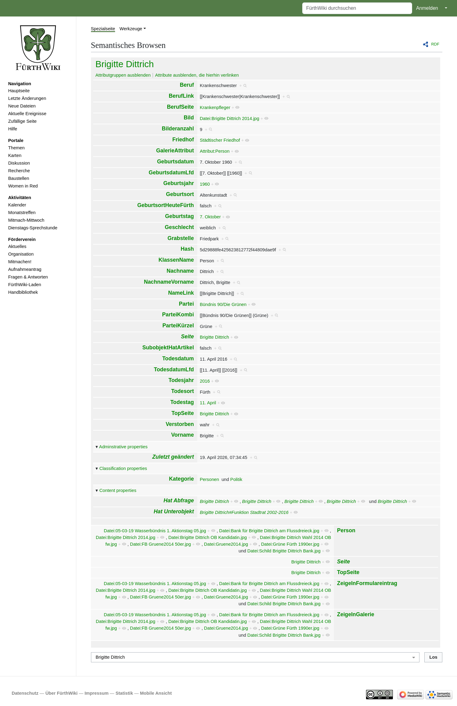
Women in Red (23, 186)
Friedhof (183, 139)
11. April (208, 402)
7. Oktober (210, 216)
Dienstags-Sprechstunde (32, 227)
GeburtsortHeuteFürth (165, 205)
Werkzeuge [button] (131, 28)
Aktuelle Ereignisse (27, 113)
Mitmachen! (19, 261)
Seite (187, 336)
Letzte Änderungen (27, 98)
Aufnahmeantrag (25, 269)
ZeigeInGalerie (355, 614)
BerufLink (181, 96)
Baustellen (18, 178)
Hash (187, 249)
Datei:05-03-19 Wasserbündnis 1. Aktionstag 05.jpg (155, 530)
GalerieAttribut (175, 150)
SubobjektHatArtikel (168, 347)
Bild (189, 118)
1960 (205, 184)
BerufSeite (180, 107)
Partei (186, 304)
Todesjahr (181, 380)
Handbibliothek (23, 292)
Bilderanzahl (178, 129)
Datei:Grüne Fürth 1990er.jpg (290, 544)
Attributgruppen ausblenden (123, 75)
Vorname (182, 435)
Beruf (187, 85)
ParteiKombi (178, 314)
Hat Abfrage (179, 500)
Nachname (180, 271)
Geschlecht (179, 227)
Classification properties (123, 468)
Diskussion (19, 163)
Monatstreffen (22, 212)
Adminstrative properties (123, 446)
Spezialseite (103, 28)
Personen (209, 479)
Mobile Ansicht (156, 693)
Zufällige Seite (22, 121)
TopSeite (183, 413)
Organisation (21, 254)
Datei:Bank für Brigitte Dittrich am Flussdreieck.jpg (269, 530)
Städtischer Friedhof (220, 140)
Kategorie (181, 479)
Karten (14, 155)
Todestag (182, 402)
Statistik (124, 693)
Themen (16, 147)
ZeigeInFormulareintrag (367, 583)
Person (346, 530)
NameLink (181, 293)
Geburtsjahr (178, 183)
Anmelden (427, 8)
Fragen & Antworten (28, 277)
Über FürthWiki (61, 693)
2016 (205, 381)
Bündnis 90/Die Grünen (223, 304)
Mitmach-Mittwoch (26, 220)
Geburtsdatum (175, 161)
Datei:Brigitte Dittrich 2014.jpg (229, 118)
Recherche (19, 170)
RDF (435, 44)
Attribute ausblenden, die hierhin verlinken (197, 75)
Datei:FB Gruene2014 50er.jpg (160, 544)
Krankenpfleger (215, 107)
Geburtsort (180, 194)
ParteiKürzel (178, 325)
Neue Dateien (22, 106)
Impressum (97, 693)
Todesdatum (178, 358)
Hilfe (12, 128)
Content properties (117, 490)
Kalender (17, 204)
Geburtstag (179, 216)
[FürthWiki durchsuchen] (357, 8)
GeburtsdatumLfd (171, 172)
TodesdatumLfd (174, 369)
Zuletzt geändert (173, 457)
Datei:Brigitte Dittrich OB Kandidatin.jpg (207, 537)
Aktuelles (17, 246)
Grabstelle (181, 238)
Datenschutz (25, 693)
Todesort (182, 391)
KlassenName (176, 260)
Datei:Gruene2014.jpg (226, 544)
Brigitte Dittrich (125, 64)
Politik (236, 479)
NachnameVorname (169, 282)
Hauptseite (19, 90)
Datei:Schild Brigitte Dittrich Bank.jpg (284, 550)
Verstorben (180, 424)
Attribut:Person (214, 151)
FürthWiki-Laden (24, 284)
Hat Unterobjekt (174, 511)
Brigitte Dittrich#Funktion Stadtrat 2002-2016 (244, 512)
